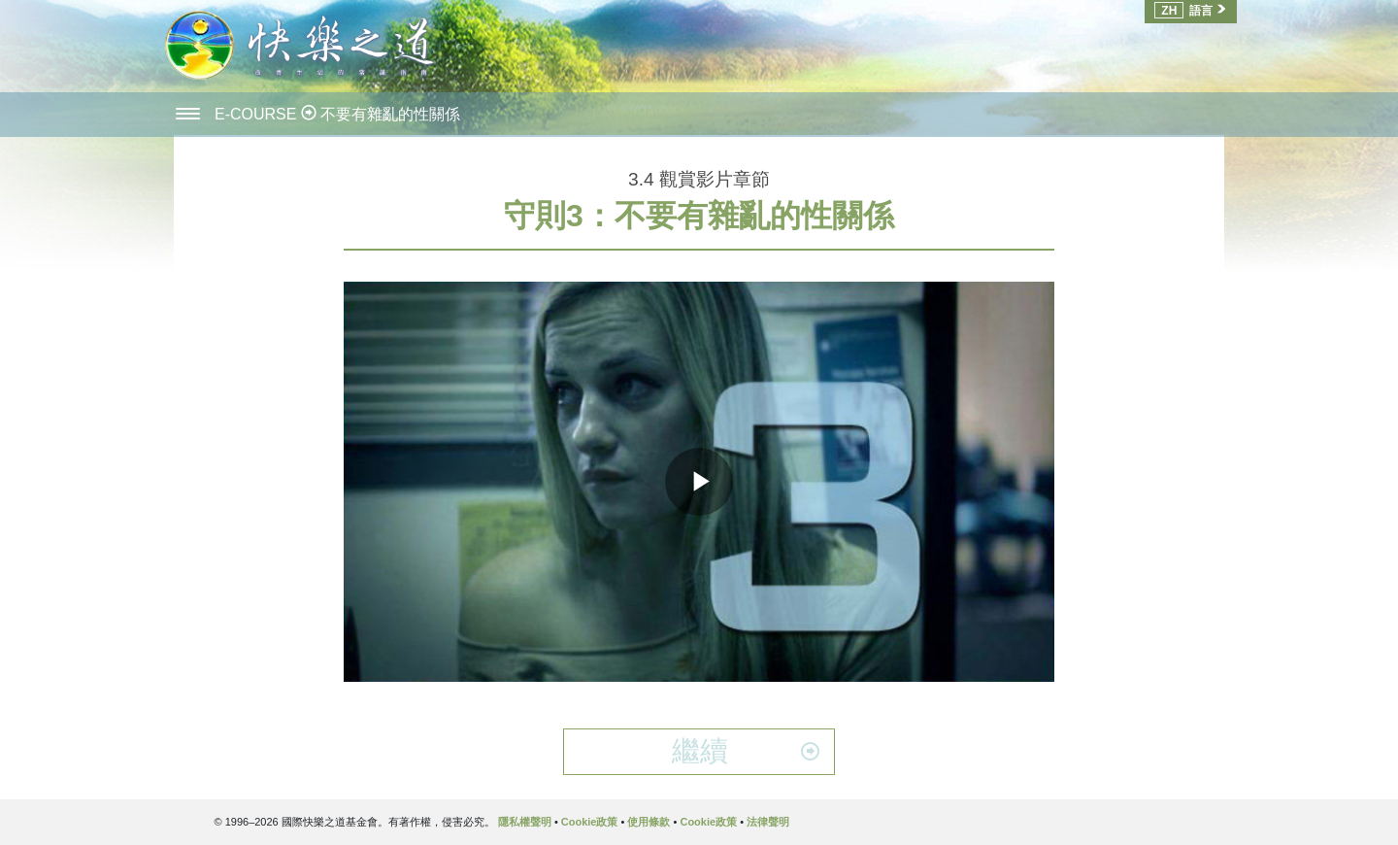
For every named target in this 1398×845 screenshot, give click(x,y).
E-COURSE (258, 114)
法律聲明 (768, 822)
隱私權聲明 (524, 822)
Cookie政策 (589, 822)
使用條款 (648, 822)
